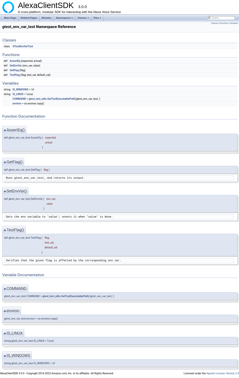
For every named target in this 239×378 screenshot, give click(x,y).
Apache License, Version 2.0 (222, 373)
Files (98, 18)
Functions (224, 23)
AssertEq (15, 60)
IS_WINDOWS (20, 89)
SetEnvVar (16, 65)
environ (17, 103)
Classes (83, 18)
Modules (47, 17)
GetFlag (14, 70)
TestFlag (15, 74)
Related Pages (29, 17)
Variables (234, 23)
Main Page (10, 17)
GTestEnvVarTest (23, 46)
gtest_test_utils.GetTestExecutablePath (52, 98)
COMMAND (19, 98)
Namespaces (65, 18)
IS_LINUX (18, 94)
